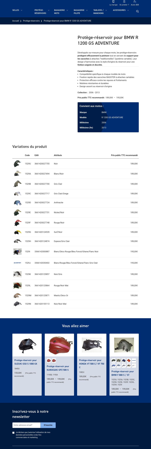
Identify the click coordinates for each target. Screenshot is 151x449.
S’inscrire (48, 425)
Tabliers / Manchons (98, 12)
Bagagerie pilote (79, 12)
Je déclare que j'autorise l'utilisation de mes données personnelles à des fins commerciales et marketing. (33, 434)
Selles (15, 10)
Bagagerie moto (59, 12)
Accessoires (119, 10)
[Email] (26, 425)
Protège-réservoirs (40, 12)
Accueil (15, 21)
